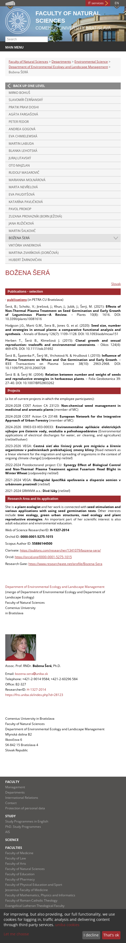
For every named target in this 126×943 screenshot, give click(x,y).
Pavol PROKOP (20, 209)
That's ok (111, 934)
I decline (91, 934)
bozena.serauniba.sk (31, 673)
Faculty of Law (15, 858)
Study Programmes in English (26, 821)
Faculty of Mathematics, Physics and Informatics (40, 895)
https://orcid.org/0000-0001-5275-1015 (43, 557)
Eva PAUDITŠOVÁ (22, 194)
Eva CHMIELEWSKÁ (23, 136)
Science (12, 840)
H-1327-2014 (36, 689)
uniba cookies (67, 924)
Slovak (116, 284)
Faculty (12, 782)
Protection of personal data (25, 808)
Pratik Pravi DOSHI (24, 107)
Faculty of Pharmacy (20, 879)
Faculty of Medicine (19, 853)
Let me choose (16, 933)
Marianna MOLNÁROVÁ (27, 180)
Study (10, 816)
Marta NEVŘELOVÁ (23, 187)
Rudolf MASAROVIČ (24, 172)
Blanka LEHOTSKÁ (23, 150)
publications (17, 299)
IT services (96, 3)
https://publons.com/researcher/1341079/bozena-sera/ (60, 550)
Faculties (13, 847)
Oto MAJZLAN (19, 165)
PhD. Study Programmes (23, 826)
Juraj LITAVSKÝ (20, 158)
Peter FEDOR (19, 121)
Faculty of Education (19, 874)
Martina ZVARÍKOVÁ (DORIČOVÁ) (34, 252)
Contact (11, 803)
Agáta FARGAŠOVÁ (23, 114)
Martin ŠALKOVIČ (22, 231)
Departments (61, 61)
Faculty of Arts (15, 863)
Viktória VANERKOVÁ (25, 245)
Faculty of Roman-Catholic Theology (31, 900)
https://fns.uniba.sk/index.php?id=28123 (34, 695)
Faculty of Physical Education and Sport (33, 884)
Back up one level (29, 86)
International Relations (21, 797)
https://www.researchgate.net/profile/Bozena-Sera (65, 564)
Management (15, 787)
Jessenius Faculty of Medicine (26, 890)
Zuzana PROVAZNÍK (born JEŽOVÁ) (35, 216)
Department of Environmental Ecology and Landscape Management (58, 67)
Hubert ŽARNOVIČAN (25, 260)
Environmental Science (91, 61)
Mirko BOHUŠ (19, 92)
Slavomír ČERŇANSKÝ (26, 100)
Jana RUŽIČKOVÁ (21, 223)
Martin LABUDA (21, 143)
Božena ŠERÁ (19, 238)
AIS (7, 832)
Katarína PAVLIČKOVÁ (26, 202)
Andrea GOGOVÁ (22, 129)
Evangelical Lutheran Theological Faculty (34, 905)
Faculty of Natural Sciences (28, 61)
